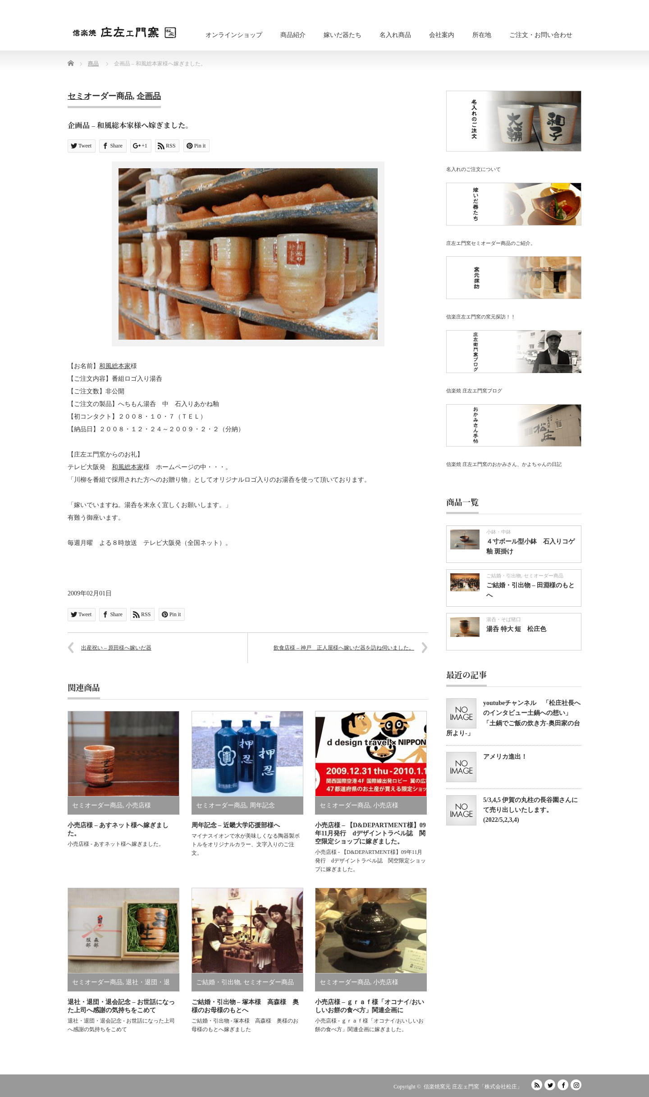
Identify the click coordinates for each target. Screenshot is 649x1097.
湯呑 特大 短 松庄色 (516, 629)
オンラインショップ (234, 35)
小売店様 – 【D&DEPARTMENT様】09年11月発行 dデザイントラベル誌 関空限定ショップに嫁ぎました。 (370, 833)
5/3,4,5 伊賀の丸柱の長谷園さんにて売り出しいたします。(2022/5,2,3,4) (530, 810)
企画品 (149, 96)
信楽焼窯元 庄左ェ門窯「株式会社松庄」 (473, 1086)
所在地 (481, 35)
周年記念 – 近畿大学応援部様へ (236, 825)
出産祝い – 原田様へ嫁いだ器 (116, 648)
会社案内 (441, 35)
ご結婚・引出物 (218, 982)
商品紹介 (293, 35)
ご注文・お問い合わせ (540, 35)
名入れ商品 (395, 35)
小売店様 (138, 805)
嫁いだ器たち (342, 35)
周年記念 (262, 805)
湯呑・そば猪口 (503, 619)
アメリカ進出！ (505, 756)
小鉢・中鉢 (498, 532)
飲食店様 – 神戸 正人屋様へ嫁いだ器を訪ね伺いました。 (344, 648)
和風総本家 (115, 366)
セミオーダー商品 (100, 96)
